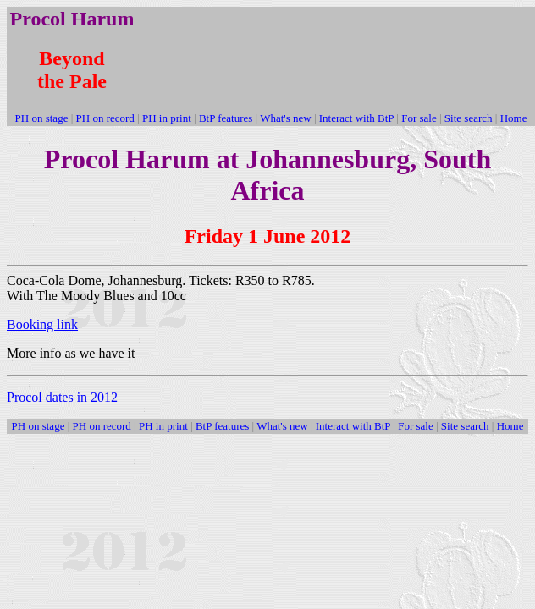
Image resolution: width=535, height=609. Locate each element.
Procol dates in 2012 (62, 397)
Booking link (42, 324)
